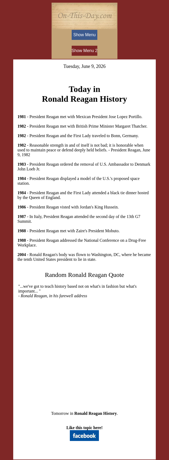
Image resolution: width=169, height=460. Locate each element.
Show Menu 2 (85, 50)
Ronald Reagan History (95, 413)
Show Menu (84, 34)
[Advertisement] (84, 350)
